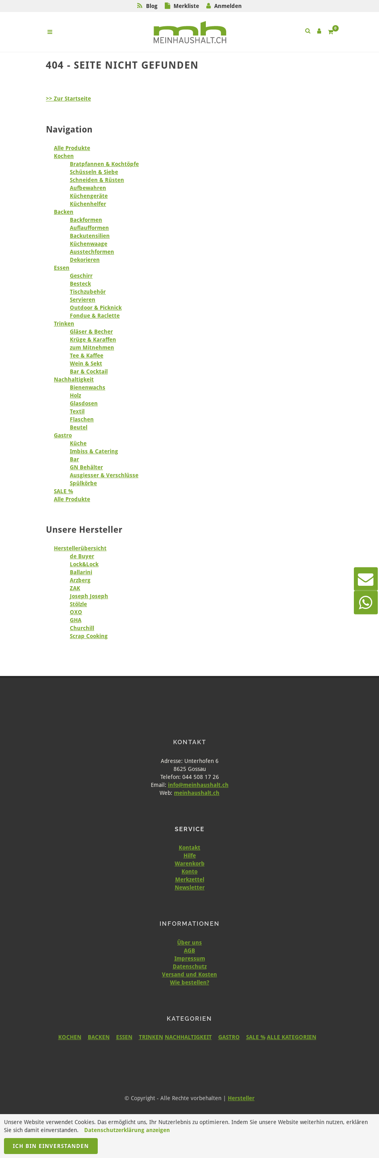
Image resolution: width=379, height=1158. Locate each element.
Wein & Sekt (86, 363)
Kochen (64, 156)
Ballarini (81, 572)
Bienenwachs (87, 387)
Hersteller (241, 1098)
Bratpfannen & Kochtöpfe (104, 164)
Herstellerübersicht (80, 548)
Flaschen (82, 419)
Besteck (80, 284)
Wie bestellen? (189, 982)
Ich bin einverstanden (51, 1146)
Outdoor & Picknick (96, 307)
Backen (63, 212)
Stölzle (78, 604)
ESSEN (124, 1037)
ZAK (75, 588)
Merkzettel (189, 879)
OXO (76, 612)
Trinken (64, 323)
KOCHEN (69, 1037)
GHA (75, 620)
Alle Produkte (72, 148)
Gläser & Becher (91, 331)
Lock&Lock (84, 564)
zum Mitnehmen (92, 347)
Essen (61, 268)
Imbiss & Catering (94, 451)
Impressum (189, 958)
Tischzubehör (88, 292)
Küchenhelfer (88, 204)
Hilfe (190, 855)
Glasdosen (84, 403)
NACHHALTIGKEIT (188, 1037)
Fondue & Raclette (95, 315)
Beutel (78, 427)
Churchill (82, 628)
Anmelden (228, 6)
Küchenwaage (88, 244)
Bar (74, 459)
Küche (78, 443)
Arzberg (80, 580)
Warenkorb (190, 863)
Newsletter (190, 887)
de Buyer (82, 556)
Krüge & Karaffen (93, 339)
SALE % (63, 491)
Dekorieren (85, 260)
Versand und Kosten (189, 974)
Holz (75, 395)
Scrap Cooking (89, 636)
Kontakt (189, 847)
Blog (152, 6)
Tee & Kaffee (86, 355)
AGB (189, 950)
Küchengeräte (89, 196)
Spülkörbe (83, 483)
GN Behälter (86, 467)
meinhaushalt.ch (196, 793)
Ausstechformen (92, 252)
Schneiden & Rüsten (97, 180)
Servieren (82, 299)
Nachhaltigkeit (74, 379)
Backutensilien (90, 236)
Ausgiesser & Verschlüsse (104, 475)
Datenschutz (190, 966)
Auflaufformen (89, 228)
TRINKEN (151, 1037)
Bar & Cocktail (89, 371)
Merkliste (186, 6)
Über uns (189, 942)
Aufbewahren (88, 188)
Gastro (63, 435)
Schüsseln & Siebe (94, 172)
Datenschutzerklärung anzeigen (127, 1130)
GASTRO (229, 1037)
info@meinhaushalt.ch (198, 785)
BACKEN (99, 1037)
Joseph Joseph (89, 596)
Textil (77, 411)
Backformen (86, 220)
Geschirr (81, 276)
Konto (189, 871)
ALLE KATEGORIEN (291, 1037)
